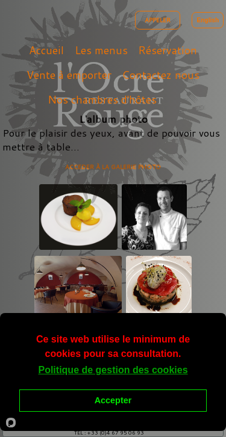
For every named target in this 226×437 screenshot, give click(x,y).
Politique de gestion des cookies (112, 370)
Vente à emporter (69, 74)
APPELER (158, 20)
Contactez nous (160, 74)
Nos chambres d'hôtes (102, 99)
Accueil (46, 50)
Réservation (167, 50)
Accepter (113, 400)
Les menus (101, 50)
